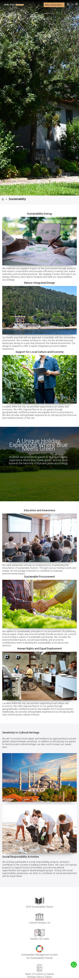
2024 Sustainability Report (39, 906)
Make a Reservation (54, 5)
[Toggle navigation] (76, 4)
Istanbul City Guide (39, 938)
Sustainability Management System (39, 954)
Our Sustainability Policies (39, 958)
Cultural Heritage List (39, 922)
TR (72, 4)
